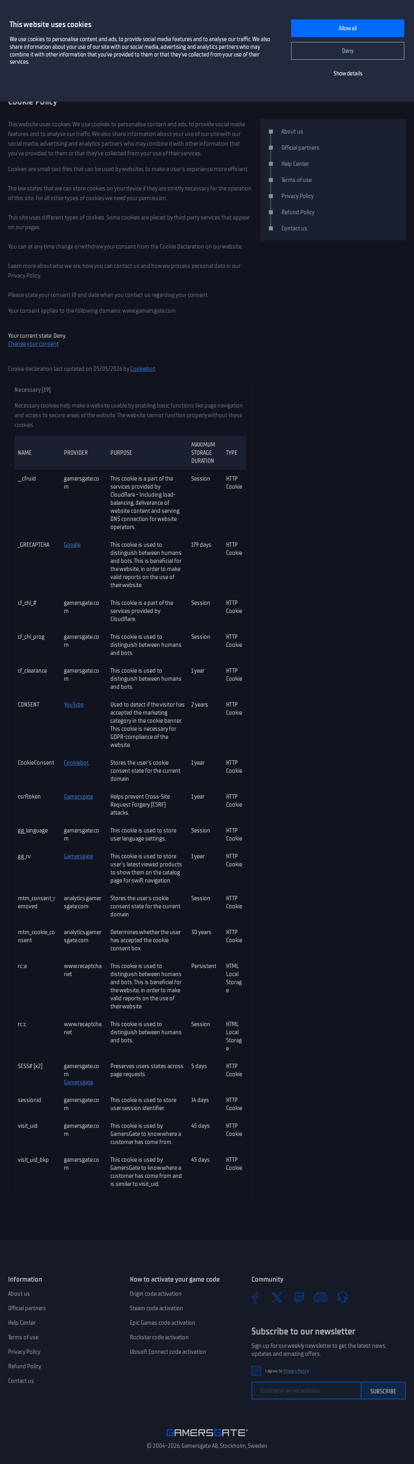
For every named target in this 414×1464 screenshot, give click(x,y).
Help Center (295, 164)
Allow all (348, 28)
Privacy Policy (297, 196)
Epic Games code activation (162, 1323)
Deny (348, 51)
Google (72, 545)
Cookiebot (142, 369)
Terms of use (296, 180)
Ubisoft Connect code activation (168, 1352)
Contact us (294, 228)
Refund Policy (298, 212)
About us (292, 132)
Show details (348, 73)
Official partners (300, 148)
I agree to (287, 1371)
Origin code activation (156, 1294)
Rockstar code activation (159, 1337)
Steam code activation (156, 1308)
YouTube (74, 705)
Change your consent (33, 344)
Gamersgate (78, 797)
